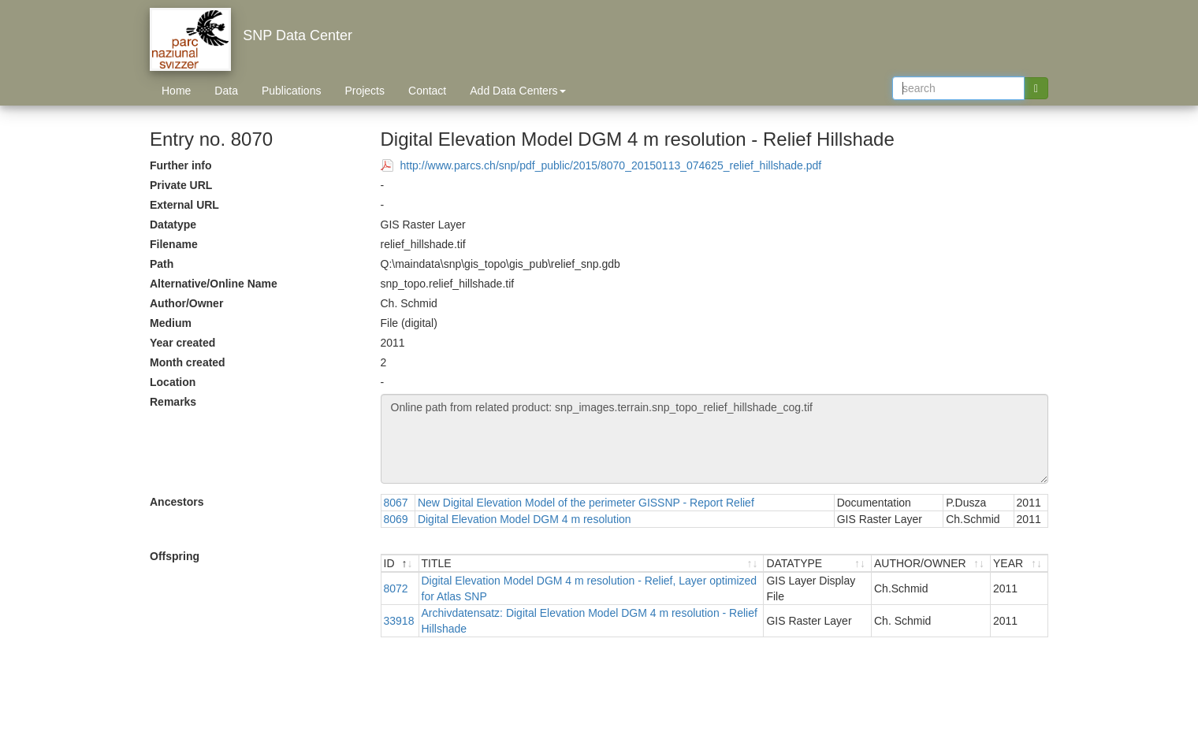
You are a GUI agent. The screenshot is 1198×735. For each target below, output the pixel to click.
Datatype (173, 224)
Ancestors (176, 502)
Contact (427, 90)
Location (172, 382)
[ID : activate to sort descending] (400, 564)
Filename (174, 244)
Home (176, 90)
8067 (396, 502)
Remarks (173, 401)
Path (161, 264)
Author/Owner (186, 303)
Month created (187, 362)
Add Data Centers (517, 90)
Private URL (181, 185)
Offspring (174, 556)
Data (226, 90)
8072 (396, 588)
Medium (171, 323)
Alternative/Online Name (213, 283)
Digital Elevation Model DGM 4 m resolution (524, 519)
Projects (364, 90)
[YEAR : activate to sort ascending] (1019, 564)
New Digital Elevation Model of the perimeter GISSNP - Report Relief (586, 502)
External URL (184, 205)
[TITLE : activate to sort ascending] (592, 564)
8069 (396, 519)
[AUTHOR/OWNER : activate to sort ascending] (931, 564)
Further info (181, 165)
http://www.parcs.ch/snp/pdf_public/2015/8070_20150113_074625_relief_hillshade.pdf (611, 165)
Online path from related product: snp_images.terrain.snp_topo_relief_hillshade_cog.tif (715, 439)
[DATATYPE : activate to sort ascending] (818, 564)
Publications (292, 90)
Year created (182, 342)
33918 (399, 620)
